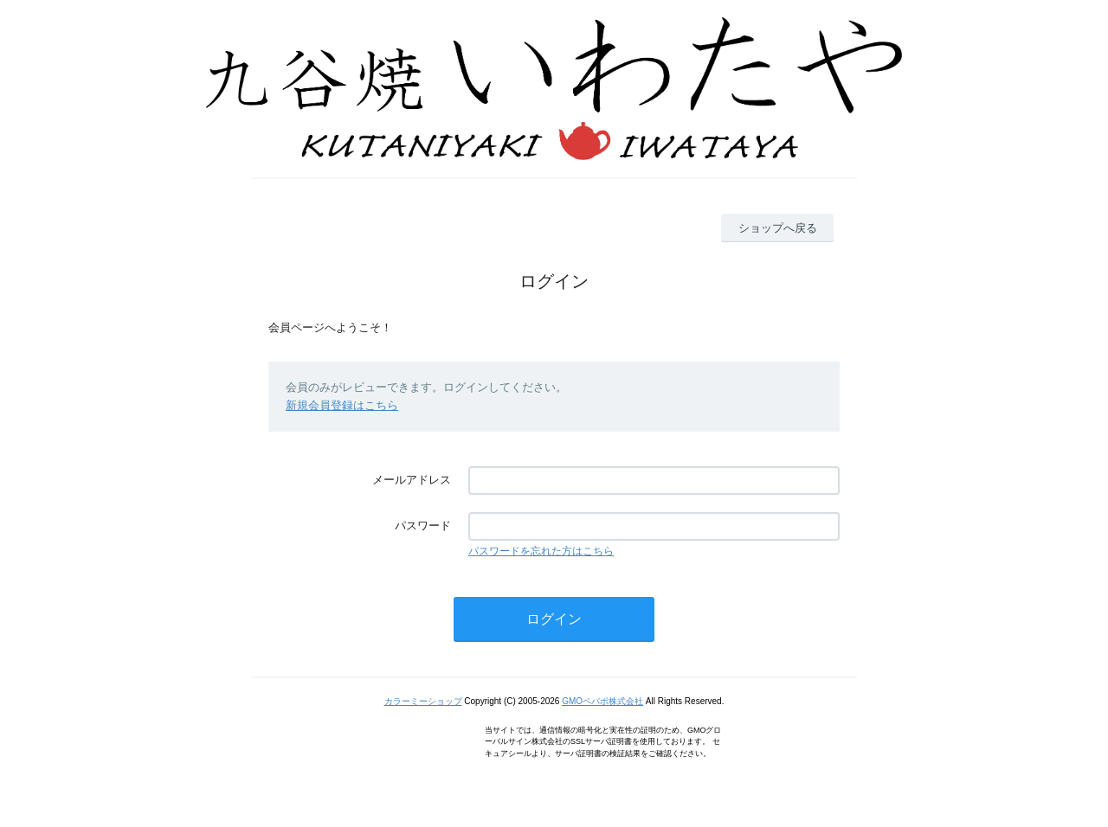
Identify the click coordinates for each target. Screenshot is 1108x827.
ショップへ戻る (777, 227)
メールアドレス (411, 479)
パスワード (423, 525)
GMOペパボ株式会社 (602, 701)
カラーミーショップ (423, 701)
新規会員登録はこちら (342, 405)
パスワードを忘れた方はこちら (541, 551)
